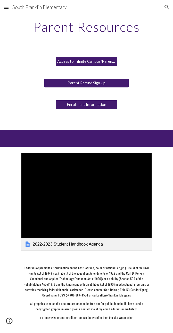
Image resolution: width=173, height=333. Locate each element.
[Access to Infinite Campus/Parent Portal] (86, 61)
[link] (86, 202)
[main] (86, 27)
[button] (6, 7)
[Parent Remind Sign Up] (86, 83)
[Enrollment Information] (86, 105)
